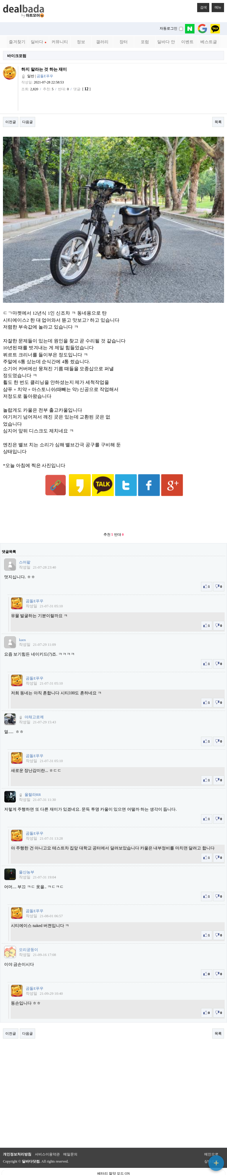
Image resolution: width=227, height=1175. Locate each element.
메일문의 (70, 1140)
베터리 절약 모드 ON (113, 1159)
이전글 (10, 122)
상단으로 (211, 1147)
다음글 (27, 122)
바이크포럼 (16, 56)
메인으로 (211, 1140)
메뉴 (216, 6)
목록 (218, 122)
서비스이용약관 (47, 1140)
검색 (202, 6)
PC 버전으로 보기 (113, 1169)
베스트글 (208, 42)
